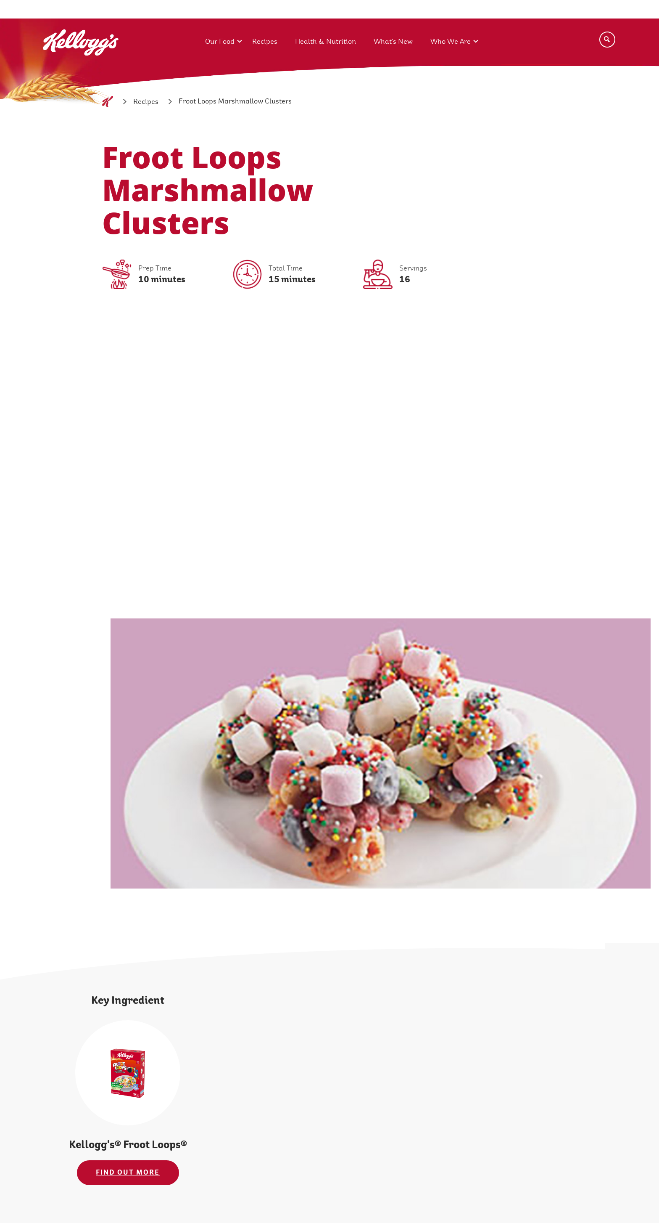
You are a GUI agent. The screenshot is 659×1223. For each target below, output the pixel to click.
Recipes (264, 41)
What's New (393, 41)
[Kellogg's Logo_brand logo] (81, 66)
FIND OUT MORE (128, 1172)
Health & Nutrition (325, 41)
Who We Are (450, 41)
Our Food (220, 41)
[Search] (607, 40)
